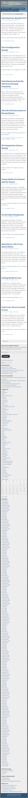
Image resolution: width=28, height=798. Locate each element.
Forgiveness (5, 413)
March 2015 (4, 669)
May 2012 (4, 722)
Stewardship (5, 455)
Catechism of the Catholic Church (9, 785)
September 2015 (6, 659)
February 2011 (5, 745)
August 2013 (5, 698)
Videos (3, 469)
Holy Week (4, 417)
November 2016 (5, 638)
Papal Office (8, 40)
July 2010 (4, 756)
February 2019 (5, 595)
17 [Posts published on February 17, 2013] (2, 490)
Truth (3, 466)
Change (4, 397)
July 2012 (4, 719)
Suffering (4, 456)
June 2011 (4, 739)
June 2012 (4, 720)
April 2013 (4, 705)
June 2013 (4, 702)
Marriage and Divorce (7, 430)
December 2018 (5, 599)
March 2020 (5, 575)
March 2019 (4, 594)
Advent (3, 391)
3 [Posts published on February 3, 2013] (2, 486)
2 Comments (13, 139)
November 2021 (5, 544)
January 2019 (5, 597)
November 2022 (5, 525)
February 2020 (5, 577)
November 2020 (6, 563)
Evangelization (8, 137)
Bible (3, 394)
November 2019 (5, 581)
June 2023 (4, 514)
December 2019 (5, 580)
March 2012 (4, 725)
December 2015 (5, 655)
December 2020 (6, 561)
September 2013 (6, 697)
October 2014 (5, 677)
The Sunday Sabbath (6, 464)
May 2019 (4, 591)
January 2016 (5, 653)
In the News (5, 423)
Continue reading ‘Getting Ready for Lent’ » (12, 297)
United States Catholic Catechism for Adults (12, 791)
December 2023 (5, 505)
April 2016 (4, 648)
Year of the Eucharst (6, 475)
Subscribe (5, 356)
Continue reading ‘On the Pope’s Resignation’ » (13, 234)
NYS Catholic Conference (7, 770)
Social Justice (11, 271)
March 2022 (4, 538)
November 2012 (5, 712)
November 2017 (5, 619)
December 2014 (5, 673)
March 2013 (4, 706)
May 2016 (4, 647)
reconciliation (8, 139)
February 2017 (5, 633)
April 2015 (4, 667)
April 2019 (4, 592)
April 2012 (4, 723)
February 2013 (5, 708)
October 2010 (5, 751)
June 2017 (4, 627)
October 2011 (5, 733)
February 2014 (5, 689)
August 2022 (5, 530)
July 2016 (4, 644)
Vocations (4, 470)
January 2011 (5, 747)
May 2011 (4, 740)
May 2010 (4, 759)
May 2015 (4, 666)
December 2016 (5, 636)
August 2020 (5, 567)
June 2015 (4, 664)
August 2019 (5, 586)
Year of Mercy (5, 473)
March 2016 (4, 650)
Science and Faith (6, 448)
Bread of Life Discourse (7, 395)
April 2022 (4, 536)
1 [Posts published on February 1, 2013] (20, 483)
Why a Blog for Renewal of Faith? (10, 10)
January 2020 (5, 578)
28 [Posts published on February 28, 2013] (17, 493)
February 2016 (5, 652)
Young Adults (8, 208)
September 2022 (6, 528)
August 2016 (5, 642)
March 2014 (4, 687)
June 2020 (4, 571)
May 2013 (4, 703)
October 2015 (5, 658)
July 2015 (4, 663)
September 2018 (6, 603)
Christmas (4, 398)
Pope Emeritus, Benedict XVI (13, 18)
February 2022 (5, 539)
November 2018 (5, 600)
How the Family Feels (12, 385)
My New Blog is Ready (7, 373)
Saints (3, 445)
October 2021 (5, 546)
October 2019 (5, 583)
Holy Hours (4, 416)
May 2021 (4, 553)
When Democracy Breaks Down (9, 368)
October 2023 (5, 508)
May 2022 (4, 535)
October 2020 (5, 564)
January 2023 (5, 522)
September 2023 (6, 510)
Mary (3, 431)
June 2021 (4, 552)
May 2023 (4, 516)
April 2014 (4, 686)
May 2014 (4, 684)
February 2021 (5, 558)
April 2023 (4, 518)
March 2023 (4, 519)
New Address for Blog (7, 367)
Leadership (4, 425)
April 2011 (4, 742)
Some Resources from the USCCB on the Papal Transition (12, 84)
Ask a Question (5, 8)
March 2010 (5, 762)
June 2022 (4, 533)
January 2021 (5, 560)
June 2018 (4, 608)
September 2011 (6, 734)
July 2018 (4, 606)
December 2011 (5, 730)
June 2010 (4, 758)
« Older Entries (5, 341)
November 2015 (5, 656)
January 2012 (5, 728)
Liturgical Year (5, 428)
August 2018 (5, 605)
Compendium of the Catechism (9, 788)
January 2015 (5, 672)
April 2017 (4, 630)
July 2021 (4, 550)
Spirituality (4, 453)
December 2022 (5, 524)
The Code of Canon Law (7, 790)
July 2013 (4, 700)
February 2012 (5, 726)
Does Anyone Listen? (15, 383)
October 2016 (5, 639)
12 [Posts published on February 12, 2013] (10, 488)
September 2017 (6, 622)
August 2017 (5, 624)
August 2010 (5, 755)
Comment (11, 74)
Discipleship (5, 402)
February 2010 (5, 764)
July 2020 (4, 569)
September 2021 (6, 547)
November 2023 (5, 507)
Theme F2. (19, 795)
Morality (4, 436)
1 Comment (12, 40)
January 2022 (5, 541)
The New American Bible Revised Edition (11, 781)
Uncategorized (8, 237)
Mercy (3, 434)
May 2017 (4, 628)
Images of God (5, 422)
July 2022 (4, 532)
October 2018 (5, 602)
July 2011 (4, 737)
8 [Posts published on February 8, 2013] (20, 486)
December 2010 (6, 748)
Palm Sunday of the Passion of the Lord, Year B (12, 370)
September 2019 (6, 585)
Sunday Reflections (6, 458)
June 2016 (4, 645)
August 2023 (5, 511)
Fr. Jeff (6, 20)
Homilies (7, 74)
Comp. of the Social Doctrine (8, 787)
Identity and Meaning (7, 420)
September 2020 (6, 566)
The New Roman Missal (7, 461)
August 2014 (5, 680)
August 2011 (5, 736)
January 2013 (5, 709)
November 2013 (5, 694)
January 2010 (5, 765)
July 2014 (4, 681)
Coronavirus (4, 400)
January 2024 (5, 503)
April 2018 (4, 611)
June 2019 (4, 589)
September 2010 (6, 753)
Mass (3, 433)
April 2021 (4, 555)
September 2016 (6, 641)
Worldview (4, 472)
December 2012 (5, 711)
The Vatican (4, 772)
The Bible (4, 459)
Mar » (6, 496)
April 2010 (4, 761)
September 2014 (6, 678)
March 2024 (4, 500)
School (3, 447)
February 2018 (5, 614)
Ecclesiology (5, 405)
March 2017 (4, 631)
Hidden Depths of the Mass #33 (9, 371)
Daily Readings (5, 778)
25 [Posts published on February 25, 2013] (6, 493)
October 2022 (5, 527)
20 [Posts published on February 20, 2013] (13, 490)
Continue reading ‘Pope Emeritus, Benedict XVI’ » (13, 37)
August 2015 (5, 661)
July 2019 (4, 588)
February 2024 (5, 502)
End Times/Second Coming (8, 406)
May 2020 (4, 572)
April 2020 (4, 574)
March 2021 (4, 556)
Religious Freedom (6, 442)
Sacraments (13, 137)
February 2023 (5, 521)
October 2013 (5, 695)
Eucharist (4, 408)
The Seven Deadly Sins (7, 462)
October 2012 (5, 714)
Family (3, 411)
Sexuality (4, 450)
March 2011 (4, 744)
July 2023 (4, 513)
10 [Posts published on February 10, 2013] (3, 488)
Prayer (3, 439)
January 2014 (5, 691)
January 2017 (5, 634)
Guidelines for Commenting (17, 8)
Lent (3, 427)
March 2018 (4, 613)
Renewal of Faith (6, 779)
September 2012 (6, 716)
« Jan (2, 496)
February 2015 (5, 670)
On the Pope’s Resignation (12, 215)
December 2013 (5, 692)
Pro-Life (4, 441)
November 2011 (5, 731)
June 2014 (4, 683)
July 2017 (4, 625)
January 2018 (5, 616)
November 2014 (5, 675)
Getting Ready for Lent (11, 278)
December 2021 (5, 542)
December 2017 (5, 617)
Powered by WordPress (11, 795)
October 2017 (5, 620)
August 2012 (5, 717)
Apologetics (5, 392)
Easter (3, 403)
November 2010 (6, 750)
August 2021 (5, 549)
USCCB (3, 773)
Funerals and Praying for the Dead (9, 414)
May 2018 (4, 610)
